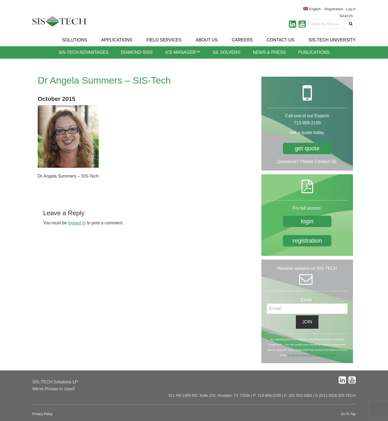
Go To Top (348, 414)
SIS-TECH (59, 23)
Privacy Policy (42, 414)
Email (307, 300)
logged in (77, 223)
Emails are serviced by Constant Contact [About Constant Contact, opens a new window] (310, 354)
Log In (351, 9)
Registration (333, 9)
